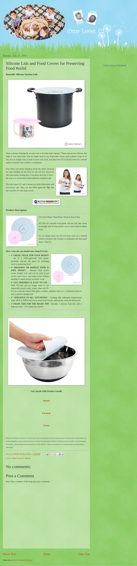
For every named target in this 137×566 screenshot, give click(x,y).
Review (28, 458)
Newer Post (9, 554)
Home (47, 554)
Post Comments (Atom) (23, 560)
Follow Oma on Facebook (114, 65)
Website (46, 401)
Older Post (84, 554)
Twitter (46, 425)
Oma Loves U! (18, 458)
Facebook (46, 413)
